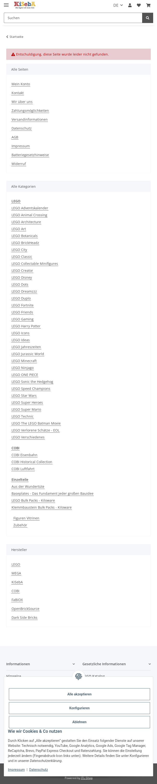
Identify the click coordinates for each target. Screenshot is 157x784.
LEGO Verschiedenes (28, 437)
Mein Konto (21, 84)
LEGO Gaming (23, 319)
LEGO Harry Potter (26, 326)
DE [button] (115, 5)
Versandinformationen (30, 119)
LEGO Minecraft (24, 360)
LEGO (16, 564)
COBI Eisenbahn (24, 455)
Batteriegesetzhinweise (30, 155)
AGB (15, 137)
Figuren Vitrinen (26, 518)
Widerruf (19, 163)
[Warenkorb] (148, 5)
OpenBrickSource (25, 608)
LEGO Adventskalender (30, 208)
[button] (130, 5)
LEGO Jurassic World (28, 354)
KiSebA (17, 582)
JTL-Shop (87, 778)
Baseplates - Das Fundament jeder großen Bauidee (52, 493)
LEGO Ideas (21, 340)
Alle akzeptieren (79, 694)
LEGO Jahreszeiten (26, 347)
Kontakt (18, 93)
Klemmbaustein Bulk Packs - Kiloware (42, 507)
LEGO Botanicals (25, 235)
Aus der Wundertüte (28, 486)
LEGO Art (19, 229)
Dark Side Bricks (24, 617)
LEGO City (19, 249)
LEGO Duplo (21, 298)
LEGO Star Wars (24, 395)
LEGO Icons (20, 333)
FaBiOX (17, 599)
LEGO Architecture (26, 222)
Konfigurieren (79, 708)
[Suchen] (73, 18)
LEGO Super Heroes (27, 402)
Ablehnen (79, 722)
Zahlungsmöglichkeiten (30, 110)
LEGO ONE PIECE (25, 374)
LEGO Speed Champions (31, 388)
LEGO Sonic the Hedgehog (32, 381)
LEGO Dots (20, 284)
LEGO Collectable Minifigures (35, 263)
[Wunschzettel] (138, 5)
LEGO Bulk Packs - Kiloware (33, 500)
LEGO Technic (23, 416)
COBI (15, 591)
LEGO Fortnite (23, 305)
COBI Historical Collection (32, 462)
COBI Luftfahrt (23, 468)
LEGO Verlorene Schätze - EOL (35, 430)
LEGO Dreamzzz (24, 291)
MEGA (16, 573)
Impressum (16, 770)
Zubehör (20, 525)
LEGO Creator (22, 270)
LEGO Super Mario (26, 409)
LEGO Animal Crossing (29, 215)
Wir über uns (22, 101)
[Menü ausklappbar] (6, 3)
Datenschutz (38, 770)
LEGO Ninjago (23, 367)
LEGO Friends (22, 312)
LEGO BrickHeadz (25, 242)
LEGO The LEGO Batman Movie (36, 423)
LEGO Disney (22, 277)
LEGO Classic (22, 256)
